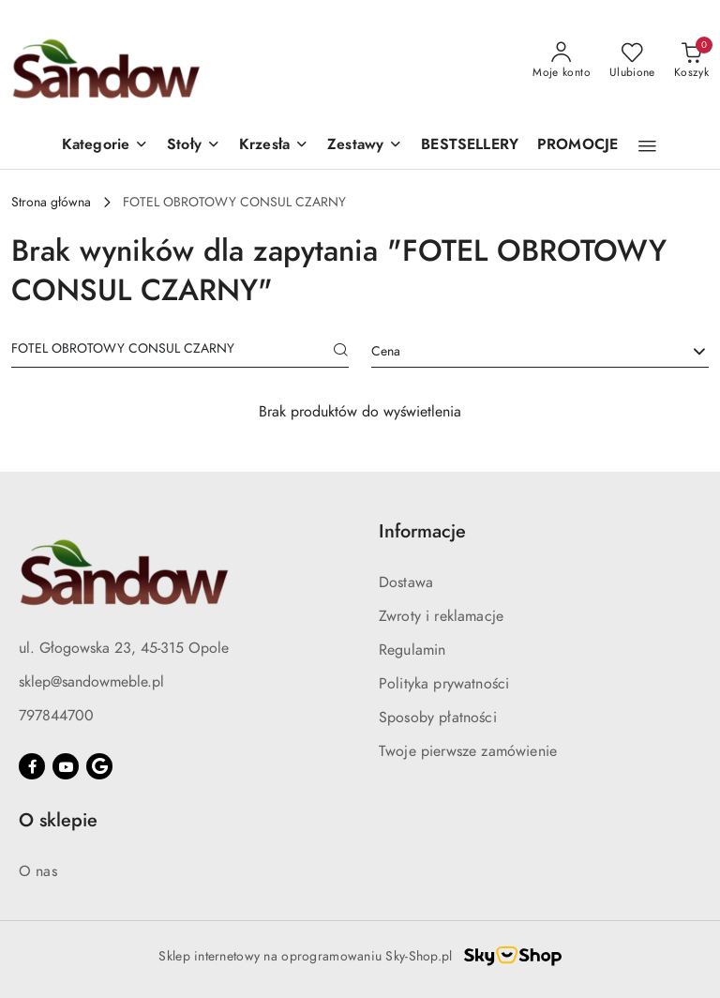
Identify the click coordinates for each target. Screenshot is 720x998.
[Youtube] (65, 766)
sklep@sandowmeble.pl (91, 682)
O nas (38, 871)
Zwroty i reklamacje (441, 616)
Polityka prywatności (444, 683)
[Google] (99, 766)
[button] (105, 146)
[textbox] (516, 351)
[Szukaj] (341, 351)
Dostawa (406, 582)
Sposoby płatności (438, 717)
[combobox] (540, 352)
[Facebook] (32, 766)
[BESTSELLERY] (469, 146)
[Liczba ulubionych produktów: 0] (632, 61)
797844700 (56, 715)
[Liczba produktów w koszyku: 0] (691, 61)
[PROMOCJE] (577, 146)
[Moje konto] (561, 61)
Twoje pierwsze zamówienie (468, 751)
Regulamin (412, 650)
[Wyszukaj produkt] (180, 352)
